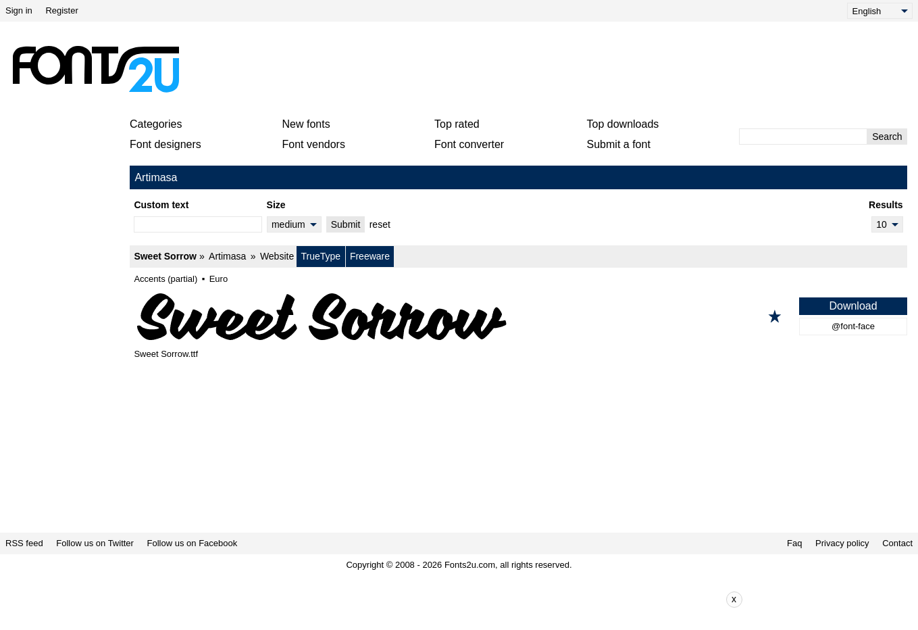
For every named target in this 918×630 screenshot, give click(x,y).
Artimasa (227, 256)
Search (887, 136)
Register (61, 10)
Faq (794, 543)
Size (276, 204)
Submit (346, 224)
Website (277, 256)
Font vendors (313, 144)
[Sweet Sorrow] (518, 316)
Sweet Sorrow (165, 256)
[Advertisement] (465, 69)
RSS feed (24, 543)
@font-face (853, 326)
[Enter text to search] (803, 136)
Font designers (165, 144)
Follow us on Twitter (95, 543)
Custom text (161, 204)
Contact (897, 543)
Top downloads (623, 124)
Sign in (18, 10)
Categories (156, 124)
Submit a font (619, 144)
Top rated (457, 124)
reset (379, 224)
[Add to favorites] (775, 316)
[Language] (880, 11)
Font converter (469, 144)
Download (853, 306)
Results (886, 204)
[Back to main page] (95, 69)
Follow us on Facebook (192, 543)
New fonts (306, 124)
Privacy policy (842, 543)
